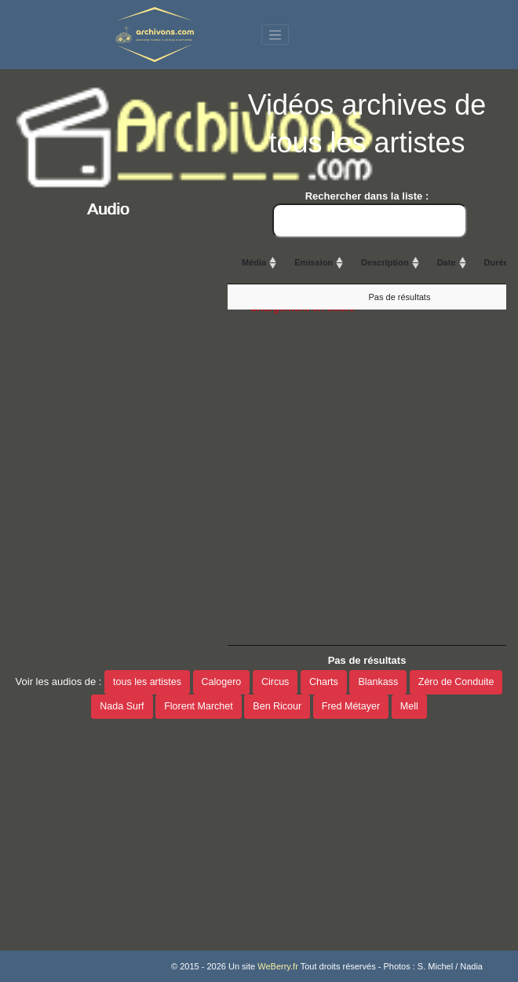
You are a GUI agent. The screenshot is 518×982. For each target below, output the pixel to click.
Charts (323, 681)
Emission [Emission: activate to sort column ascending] (313, 262)
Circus (275, 681)
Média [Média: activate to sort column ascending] (254, 262)
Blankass (378, 681)
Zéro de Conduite (456, 681)
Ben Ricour (277, 706)
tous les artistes (147, 681)
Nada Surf (122, 706)
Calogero (222, 681)
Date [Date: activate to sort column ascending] (446, 262)
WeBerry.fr (277, 966)
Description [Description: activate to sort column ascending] (385, 262)
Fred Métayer (351, 706)
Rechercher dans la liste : (370, 214)
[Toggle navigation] (275, 34)
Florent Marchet (198, 706)
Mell (409, 706)
